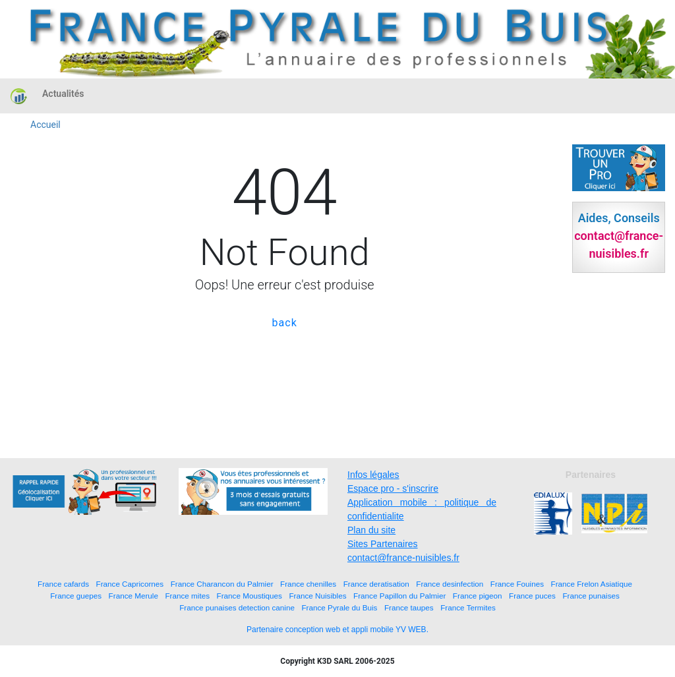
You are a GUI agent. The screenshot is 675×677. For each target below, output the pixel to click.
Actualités (63, 93)
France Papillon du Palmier (399, 595)
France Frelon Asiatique (591, 583)
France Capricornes (130, 583)
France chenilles (308, 583)
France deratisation (376, 583)
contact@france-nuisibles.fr (403, 557)
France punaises (590, 595)
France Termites (468, 607)
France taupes (409, 607)
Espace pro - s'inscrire (392, 488)
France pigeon (477, 595)
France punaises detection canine (237, 607)
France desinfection (449, 583)
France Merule (133, 595)
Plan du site (371, 530)
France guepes (76, 595)
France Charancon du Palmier (222, 583)
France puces (532, 595)
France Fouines (517, 583)
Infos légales (373, 474)
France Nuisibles (317, 595)
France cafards (63, 583)
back (284, 322)
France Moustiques (249, 595)
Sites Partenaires (382, 544)
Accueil (45, 124)
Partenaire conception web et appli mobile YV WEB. (337, 629)
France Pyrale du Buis (339, 607)
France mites (187, 595)
